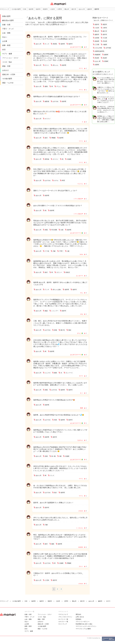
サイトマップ (62, 624)
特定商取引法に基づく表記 (84, 624)
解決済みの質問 (8, 20)
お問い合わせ (80, 617)
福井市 (97, 24)
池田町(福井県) (99, 51)
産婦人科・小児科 (8, 74)
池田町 (97, 64)
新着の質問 (6, 16)
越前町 (106, 54)
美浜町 (97, 58)
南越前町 (98, 54)
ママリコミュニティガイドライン (86, 626)
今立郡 (105, 38)
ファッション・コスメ (10, 58)
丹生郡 (105, 41)
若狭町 (106, 61)
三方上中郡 (98, 48)
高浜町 (105, 58)
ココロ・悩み (7, 62)
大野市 (105, 28)
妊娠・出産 (6, 25)
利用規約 (78, 619)
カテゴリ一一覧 (63, 621)
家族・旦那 (6, 66)
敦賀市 (105, 24)
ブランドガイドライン (65, 617)
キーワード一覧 (63, 619)
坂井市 (105, 34)
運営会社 (78, 614)
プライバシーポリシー (82, 621)
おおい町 (98, 61)
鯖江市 (105, 31)
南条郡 (97, 41)
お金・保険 (6, 33)
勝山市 (97, 31)
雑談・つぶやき (8, 83)
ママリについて (63, 614)
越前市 (97, 34)
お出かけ (5, 70)
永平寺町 (108, 48)
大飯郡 (105, 44)
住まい (4, 37)
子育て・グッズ (8, 29)
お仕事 (4, 41)
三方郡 (97, 44)
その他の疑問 (7, 79)
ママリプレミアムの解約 (83, 629)
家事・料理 (6, 45)
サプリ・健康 (7, 54)
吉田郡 (97, 38)
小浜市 (97, 28)
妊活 (4, 49)
